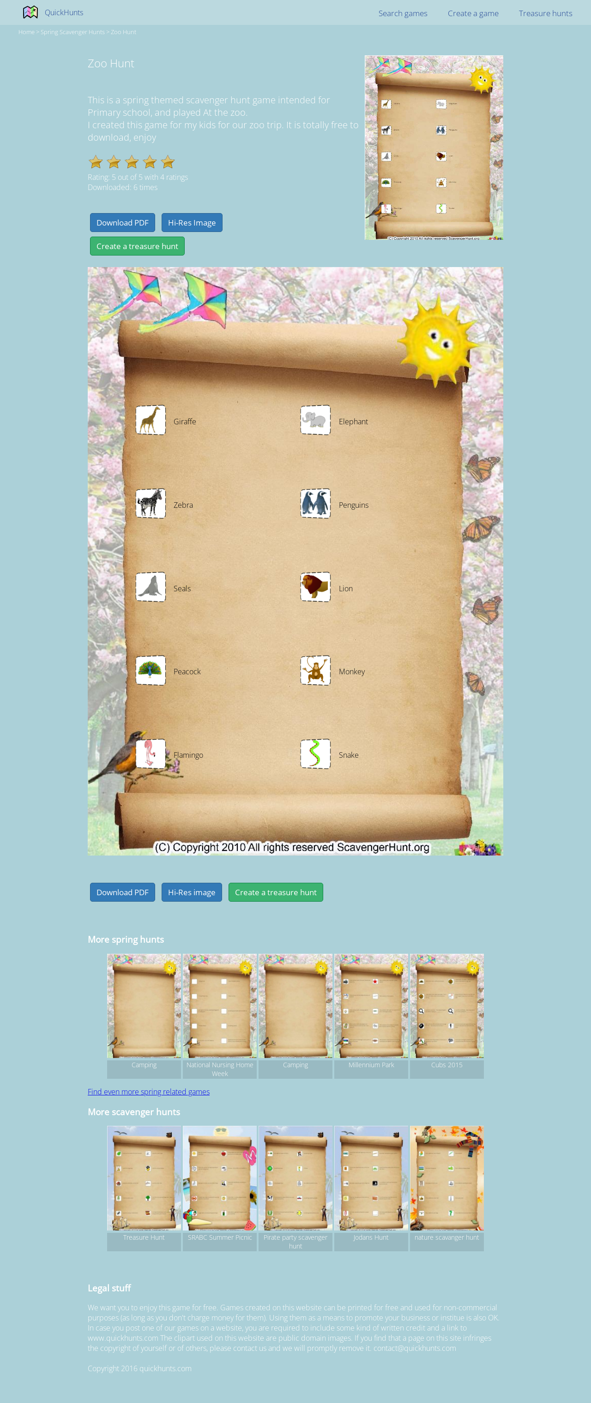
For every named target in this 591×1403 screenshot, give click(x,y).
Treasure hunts (546, 13)
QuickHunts (64, 12)
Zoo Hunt (123, 32)
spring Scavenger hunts (73, 32)
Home (26, 32)
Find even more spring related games (149, 1092)
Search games (403, 13)
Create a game (473, 13)
